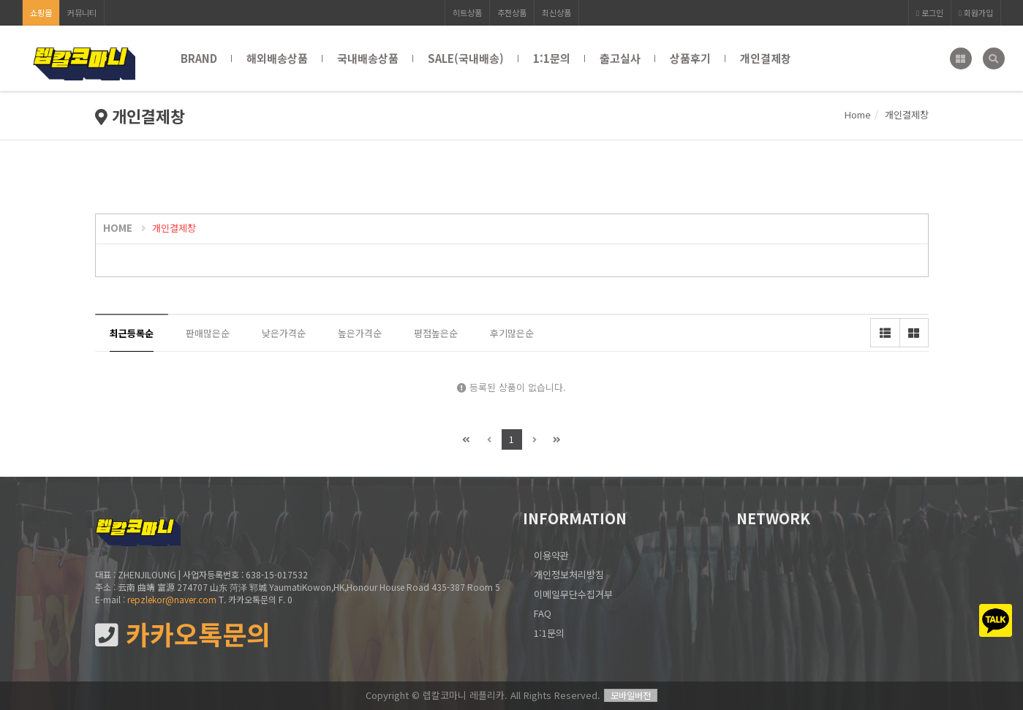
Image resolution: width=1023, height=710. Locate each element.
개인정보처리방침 (569, 574)
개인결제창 (765, 58)
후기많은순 (512, 333)
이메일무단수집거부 (573, 594)
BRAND (199, 58)
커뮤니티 (82, 12)
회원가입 (976, 12)
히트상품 (467, 12)
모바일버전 (631, 695)
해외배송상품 (277, 58)
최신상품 (556, 12)
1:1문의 (551, 58)
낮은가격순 (284, 333)
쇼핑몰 (41, 12)
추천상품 (511, 12)
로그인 (929, 12)
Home (858, 114)
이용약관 (551, 555)
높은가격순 (360, 333)
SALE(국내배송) (466, 58)
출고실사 (620, 58)
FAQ (542, 613)
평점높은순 (436, 333)
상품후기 (690, 58)
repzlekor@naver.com (171, 599)
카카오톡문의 (183, 634)
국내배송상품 (368, 58)
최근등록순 (132, 333)
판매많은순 (208, 333)
